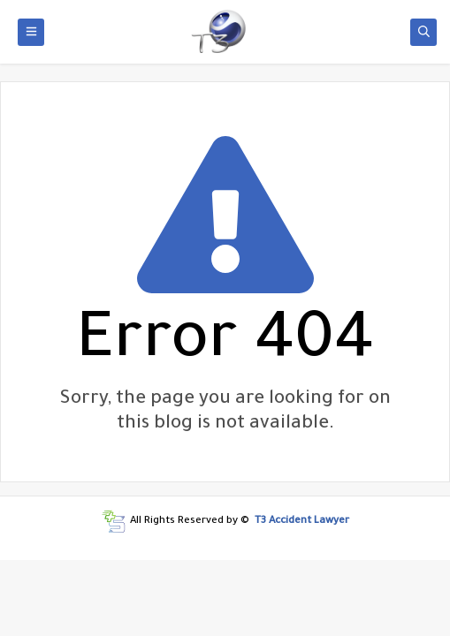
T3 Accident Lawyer (302, 521)
